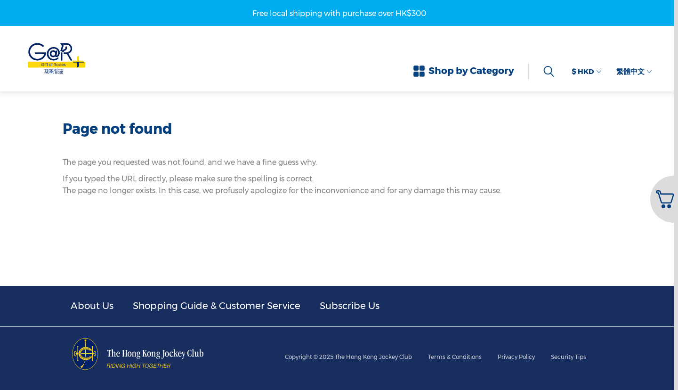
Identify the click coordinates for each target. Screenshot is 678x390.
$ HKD (586, 71)
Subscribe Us (349, 305)
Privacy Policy (516, 356)
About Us (92, 305)
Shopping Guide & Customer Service (216, 305)
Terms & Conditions (455, 356)
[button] (663, 199)
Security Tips (568, 356)
